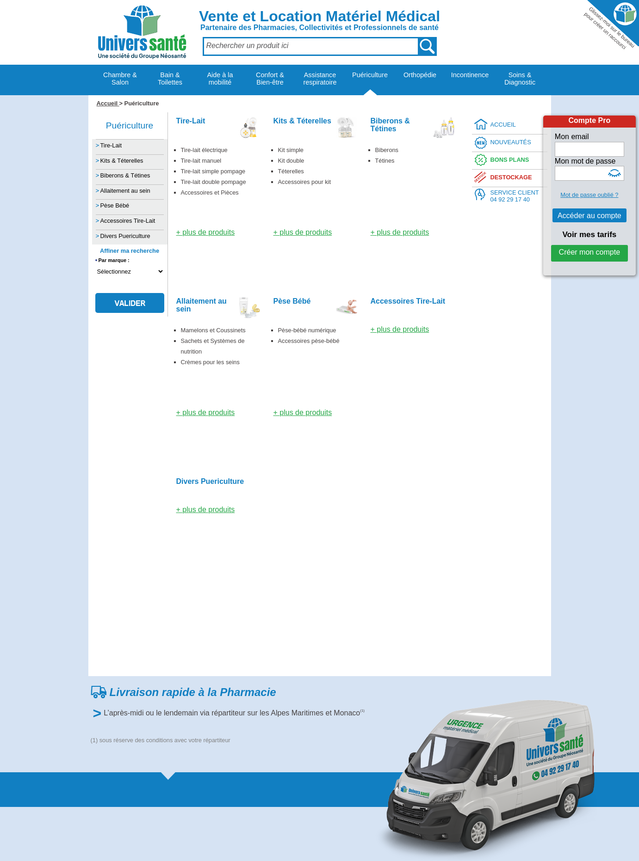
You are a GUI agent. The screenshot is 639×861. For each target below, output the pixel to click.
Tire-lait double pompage (213, 181)
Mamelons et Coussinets (213, 330)
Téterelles (291, 171)
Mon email (572, 136)
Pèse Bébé (115, 205)
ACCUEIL (503, 124)
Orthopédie (419, 75)
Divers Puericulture (125, 235)
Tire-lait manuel (201, 160)
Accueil (108, 103)
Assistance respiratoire (320, 78)
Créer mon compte (589, 252)
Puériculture (370, 75)
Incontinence (470, 75)
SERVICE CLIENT (514, 196)
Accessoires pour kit (304, 181)
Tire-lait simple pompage (213, 171)
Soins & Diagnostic (519, 78)
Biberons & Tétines (125, 175)
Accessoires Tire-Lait (127, 220)
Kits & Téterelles (121, 160)
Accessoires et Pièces (210, 192)
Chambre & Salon (120, 78)
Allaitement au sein (125, 190)
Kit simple (291, 150)
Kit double (291, 160)
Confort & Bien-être (270, 78)
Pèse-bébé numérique (307, 330)
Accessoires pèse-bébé (309, 340)
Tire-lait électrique (204, 150)
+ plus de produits (205, 232)
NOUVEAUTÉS (510, 142)
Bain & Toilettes (170, 78)
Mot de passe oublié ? (589, 194)
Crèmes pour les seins (210, 362)
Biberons (387, 150)
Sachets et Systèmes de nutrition (213, 346)
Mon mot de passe (585, 161)
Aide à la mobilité (220, 78)
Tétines (385, 160)
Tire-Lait (111, 145)
